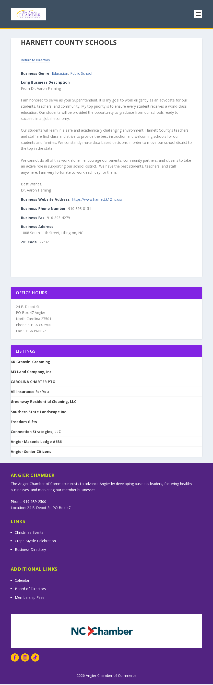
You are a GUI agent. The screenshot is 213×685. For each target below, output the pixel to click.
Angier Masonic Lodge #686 (36, 442)
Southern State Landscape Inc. (39, 413)
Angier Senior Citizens (31, 452)
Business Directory (30, 550)
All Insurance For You (30, 392)
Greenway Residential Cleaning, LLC (43, 402)
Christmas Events (29, 533)
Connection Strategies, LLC (36, 432)
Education (60, 74)
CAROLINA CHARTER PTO (33, 382)
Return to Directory (35, 61)
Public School (81, 74)
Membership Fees (29, 598)
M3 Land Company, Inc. (32, 373)
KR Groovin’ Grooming (30, 363)
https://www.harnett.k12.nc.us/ (97, 200)
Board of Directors (30, 589)
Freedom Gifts (24, 423)
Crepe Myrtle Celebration (35, 541)
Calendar (22, 581)
